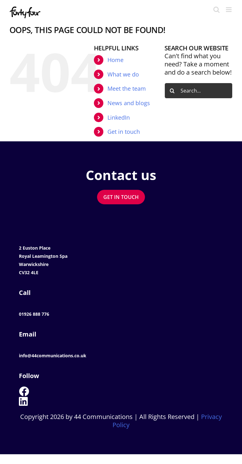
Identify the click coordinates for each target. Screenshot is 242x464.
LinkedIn (118, 117)
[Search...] (198, 91)
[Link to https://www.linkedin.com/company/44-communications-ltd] (118, 401)
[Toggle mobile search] (216, 9)
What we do (123, 74)
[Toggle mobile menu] (229, 9)
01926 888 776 (34, 314)
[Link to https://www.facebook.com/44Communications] (118, 391)
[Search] (172, 91)
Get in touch (123, 131)
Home (115, 60)
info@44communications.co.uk (52, 356)
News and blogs (128, 103)
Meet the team (126, 88)
